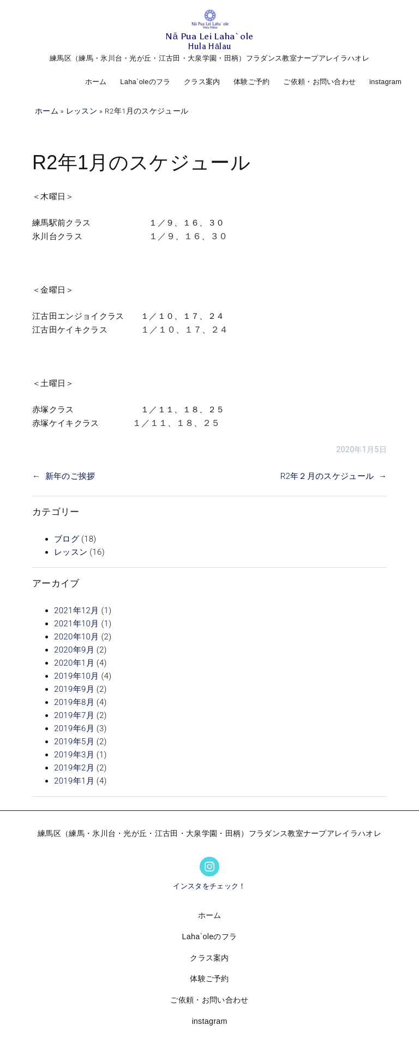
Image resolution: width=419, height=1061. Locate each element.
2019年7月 (74, 715)
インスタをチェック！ (209, 886)
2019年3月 (74, 755)
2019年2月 (74, 768)
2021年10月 (76, 624)
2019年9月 (74, 689)
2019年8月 (74, 702)
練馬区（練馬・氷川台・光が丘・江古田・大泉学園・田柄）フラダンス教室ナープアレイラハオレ (209, 58)
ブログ (66, 539)
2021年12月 (76, 610)
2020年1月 (74, 663)
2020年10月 (76, 637)
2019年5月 (74, 741)
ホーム (96, 82)
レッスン (81, 110)
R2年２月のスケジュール (327, 476)
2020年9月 (74, 650)
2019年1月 (74, 781)
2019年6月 (74, 728)
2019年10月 (76, 676)
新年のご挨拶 (70, 476)
